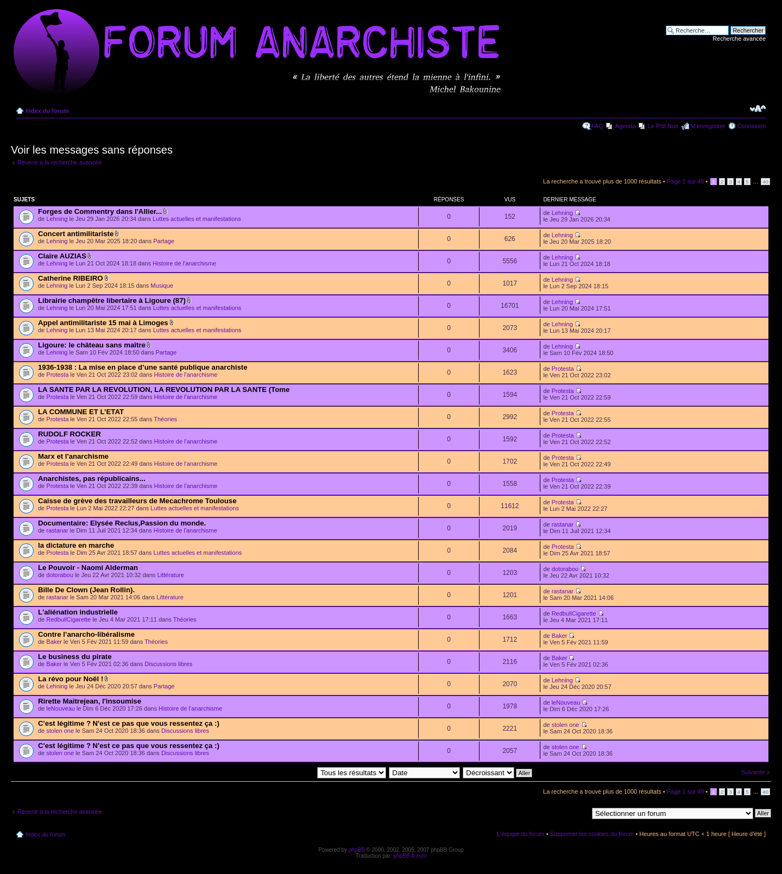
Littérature (170, 575)
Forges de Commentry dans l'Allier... (100, 211)
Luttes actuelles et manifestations (197, 219)
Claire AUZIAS (62, 256)
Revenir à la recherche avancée (59, 162)
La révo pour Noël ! (70, 679)
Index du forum (47, 110)
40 (765, 182)
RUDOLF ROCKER (69, 434)
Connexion (751, 126)
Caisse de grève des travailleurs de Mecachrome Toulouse (137, 501)
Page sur (685, 181)
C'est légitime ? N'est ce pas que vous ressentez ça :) (128, 723)
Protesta (57, 374)
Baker (54, 641)
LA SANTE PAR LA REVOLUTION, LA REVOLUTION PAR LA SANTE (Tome (163, 389)
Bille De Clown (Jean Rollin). (86, 590)
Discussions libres (168, 664)
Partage (163, 241)
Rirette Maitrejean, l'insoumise (89, 701)
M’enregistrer (707, 126)
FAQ (597, 126)
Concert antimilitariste (75, 234)
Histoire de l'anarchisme (184, 263)
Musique (161, 285)
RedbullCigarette (68, 619)
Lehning (56, 219)
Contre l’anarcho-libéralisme (86, 634)
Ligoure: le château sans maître (92, 345)
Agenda (625, 126)
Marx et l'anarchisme (73, 456)
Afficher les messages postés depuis (302, 772)
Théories (165, 419)
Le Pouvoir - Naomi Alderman (88, 567)
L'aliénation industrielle (78, 612)
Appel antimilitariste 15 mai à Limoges (103, 323)
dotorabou (59, 575)
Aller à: (578, 812)
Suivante (753, 772)
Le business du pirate (75, 657)
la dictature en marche (76, 545)
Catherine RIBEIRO (70, 278)
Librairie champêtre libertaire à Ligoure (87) (112, 300)
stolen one (60, 730)
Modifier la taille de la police (758, 108)
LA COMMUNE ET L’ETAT (81, 412)
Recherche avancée (739, 38)
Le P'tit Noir (663, 126)
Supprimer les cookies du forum (592, 834)
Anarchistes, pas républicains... (92, 478)
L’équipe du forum (520, 834)
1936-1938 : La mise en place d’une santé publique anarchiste (143, 367)
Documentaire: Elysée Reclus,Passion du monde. (122, 523)
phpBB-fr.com (410, 856)
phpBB (357, 850)
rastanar (57, 530)
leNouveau (60, 708)
